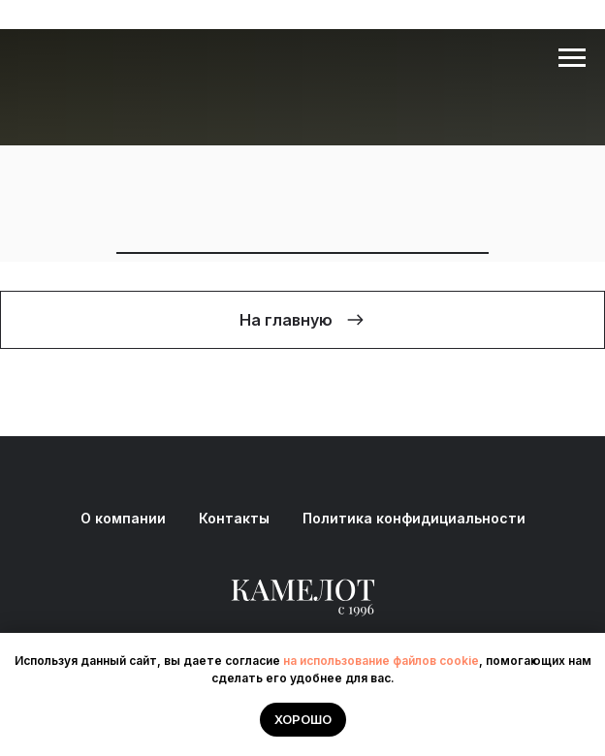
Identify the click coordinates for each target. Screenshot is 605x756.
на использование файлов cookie (381, 660)
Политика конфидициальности (413, 518)
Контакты (234, 518)
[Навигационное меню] (572, 58)
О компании (123, 518)
